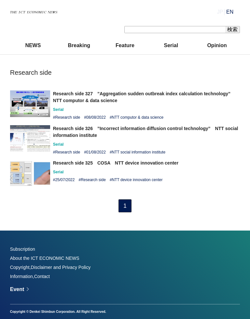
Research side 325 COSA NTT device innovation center (115, 163)
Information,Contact (30, 276)
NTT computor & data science (138, 117)
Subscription (22, 249)
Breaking (79, 45)
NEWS (33, 45)
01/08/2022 (96, 152)
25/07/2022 (65, 180)
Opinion (217, 45)
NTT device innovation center (137, 180)
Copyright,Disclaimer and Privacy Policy (50, 267)
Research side (67, 117)
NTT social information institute (139, 152)
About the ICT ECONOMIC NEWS (44, 258)
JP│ (225, 12)
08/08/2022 (96, 117)
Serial (171, 45)
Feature (125, 45)
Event (17, 289)
